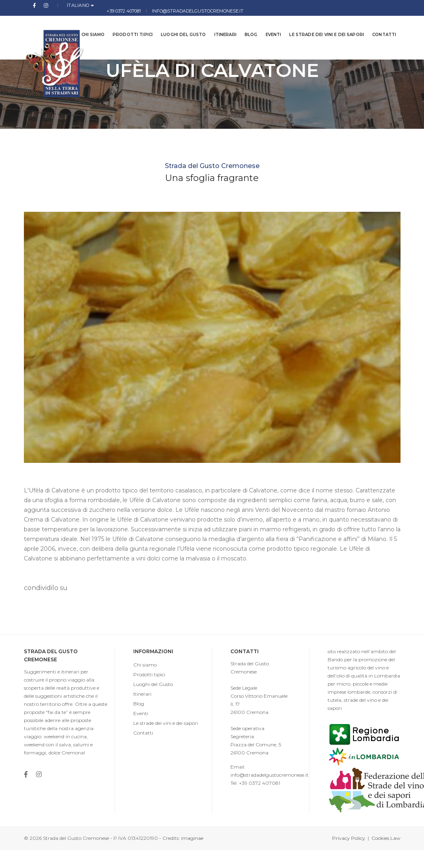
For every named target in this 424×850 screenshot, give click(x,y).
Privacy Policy (348, 838)
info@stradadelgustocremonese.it (355, 5)
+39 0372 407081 (280, 5)
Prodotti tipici (127, 24)
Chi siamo (86, 24)
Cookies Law (386, 838)
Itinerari (219, 24)
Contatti (378, 24)
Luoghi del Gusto (177, 24)
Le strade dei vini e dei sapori (320, 24)
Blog (245, 24)
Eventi (267, 24)
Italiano (62, 5)
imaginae (192, 838)
